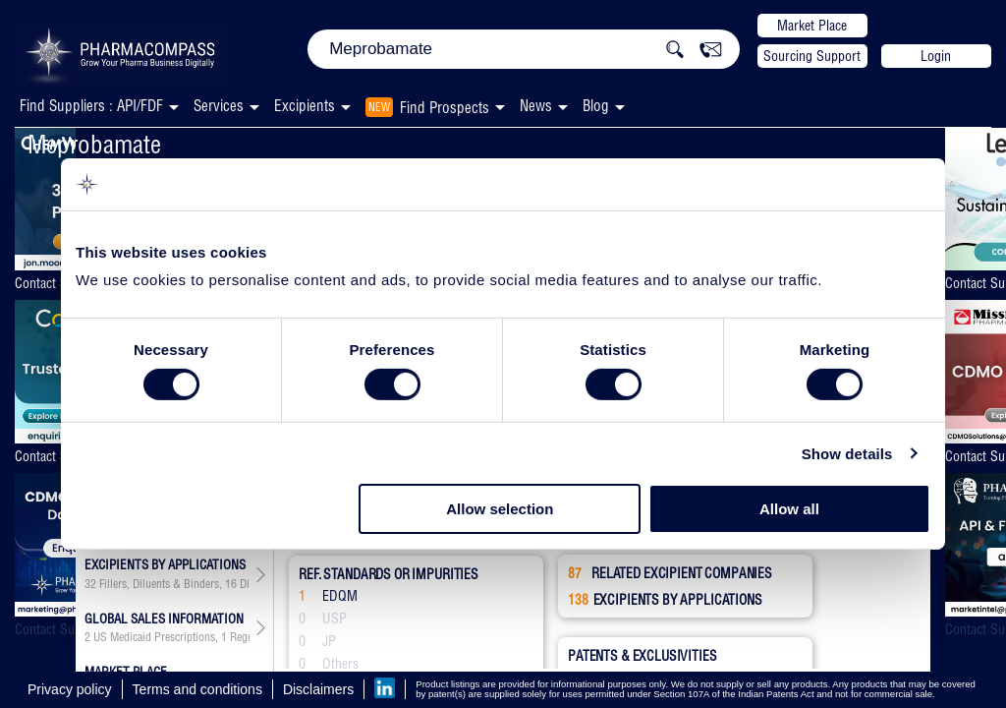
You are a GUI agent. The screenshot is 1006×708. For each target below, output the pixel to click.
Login (936, 56)
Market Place (812, 25)
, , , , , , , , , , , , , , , (167, 584)
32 (90, 584)
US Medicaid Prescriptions (154, 637)
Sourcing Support (812, 56)
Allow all (789, 509)
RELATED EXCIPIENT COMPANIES (670, 573)
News (536, 105)
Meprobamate (94, 144)
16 (231, 584)
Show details (847, 453)
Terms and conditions (197, 689)
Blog (596, 105)
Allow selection (499, 509)
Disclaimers (318, 689)
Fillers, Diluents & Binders (159, 584)
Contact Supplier (54, 283)
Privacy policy (70, 689)
